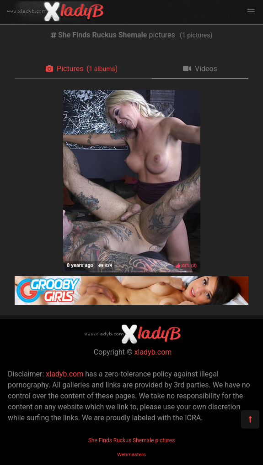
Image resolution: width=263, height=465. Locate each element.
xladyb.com (153, 352)
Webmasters (131, 455)
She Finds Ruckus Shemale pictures (131, 440)
